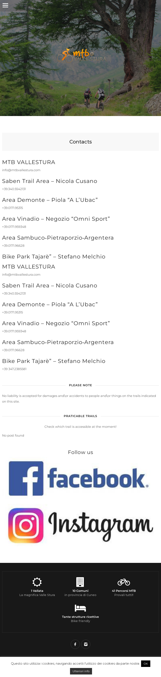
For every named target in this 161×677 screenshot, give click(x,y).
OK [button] (146, 663)
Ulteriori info (81, 671)
